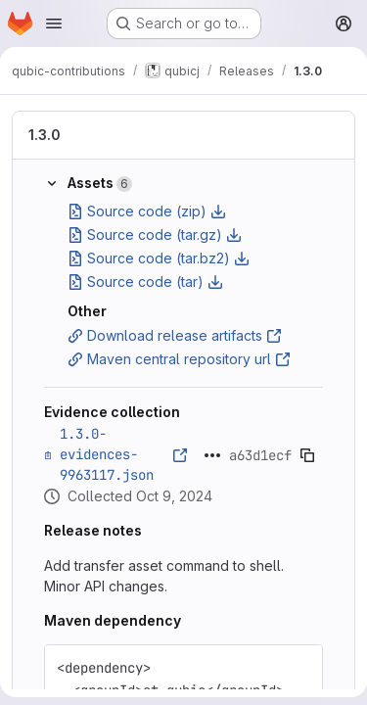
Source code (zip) (147, 211)
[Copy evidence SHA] (307, 455)
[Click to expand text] (212, 455)
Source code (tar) (145, 281)
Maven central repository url (179, 359)
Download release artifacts (175, 335)
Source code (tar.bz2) (159, 258)
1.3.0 (44, 134)
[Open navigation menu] (53, 23)
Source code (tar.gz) (155, 234)
